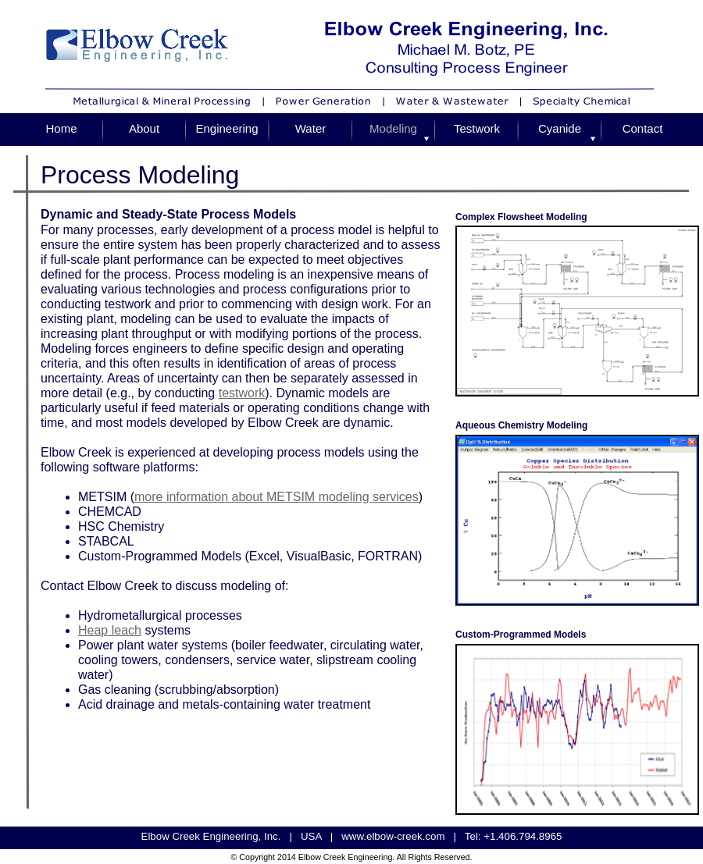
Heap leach (109, 630)
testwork (242, 393)
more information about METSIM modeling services (276, 496)
